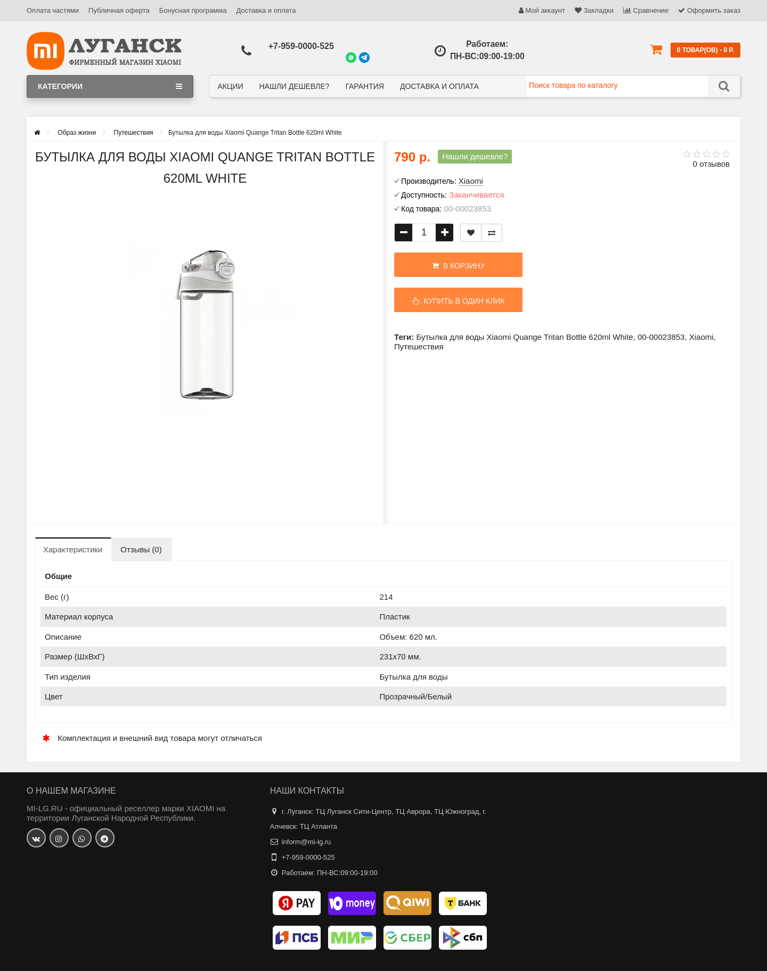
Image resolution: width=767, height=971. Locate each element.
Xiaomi (701, 336)
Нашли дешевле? (294, 86)
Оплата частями (53, 10)
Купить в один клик (458, 301)
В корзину (458, 266)
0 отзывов (711, 163)
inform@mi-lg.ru (306, 842)
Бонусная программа (193, 10)
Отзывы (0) (140, 549)
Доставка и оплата (266, 10)
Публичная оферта (119, 10)
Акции (230, 86)
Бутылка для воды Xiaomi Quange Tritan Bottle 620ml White (524, 336)
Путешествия (419, 346)
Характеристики (72, 549)
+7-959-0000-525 (301, 46)
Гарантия (364, 86)
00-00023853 (661, 336)
